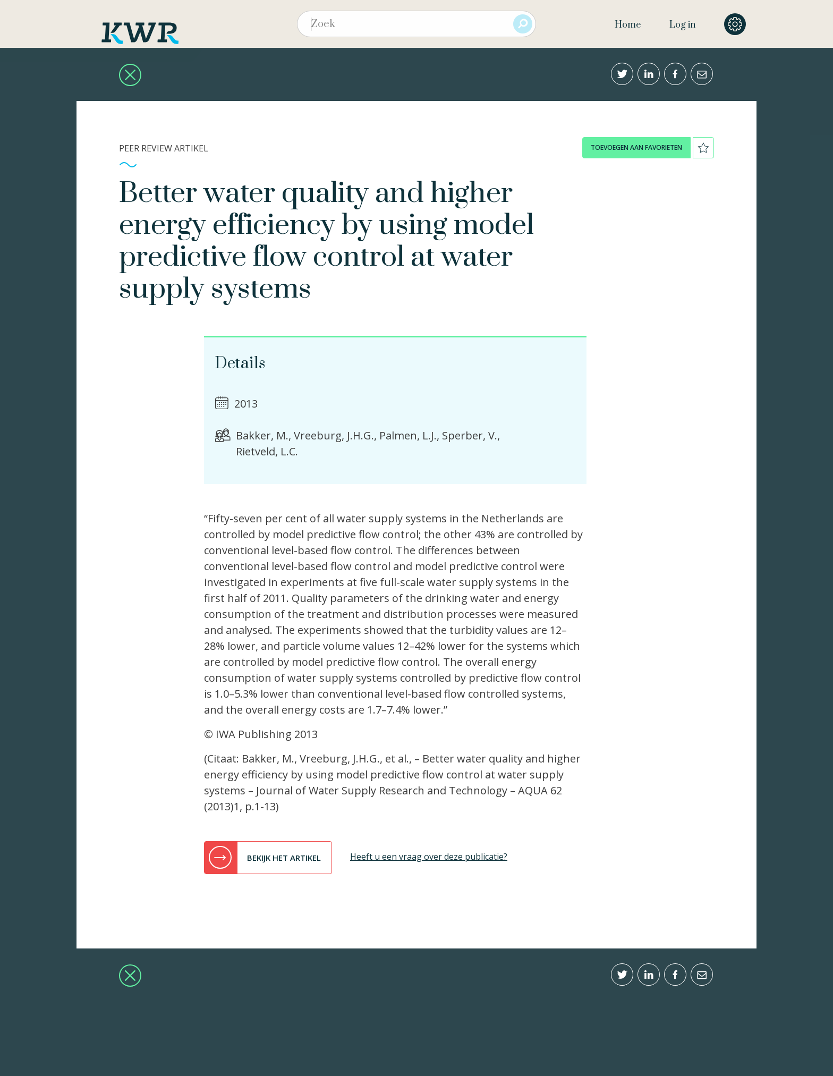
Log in (682, 25)
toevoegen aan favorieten (636, 147)
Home (628, 25)
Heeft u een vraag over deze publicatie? (428, 856)
